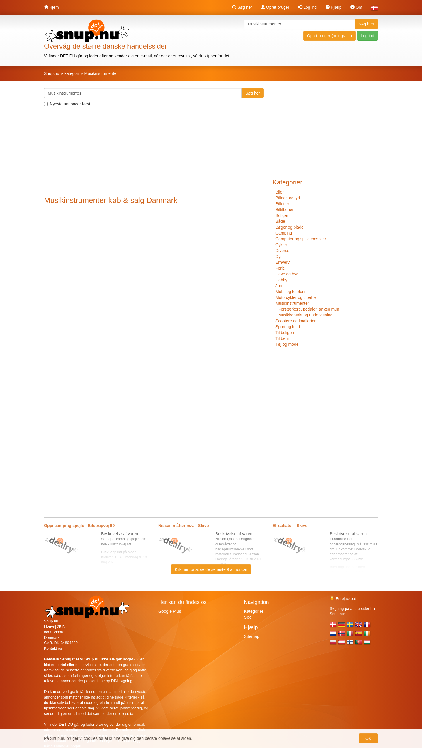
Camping (283, 233)
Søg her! (366, 24)
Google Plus (169, 611)
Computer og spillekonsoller (300, 239)
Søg (248, 617)
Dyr (278, 256)
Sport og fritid (287, 326)
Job (278, 285)
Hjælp (333, 7)
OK (368, 738)
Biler (279, 192)
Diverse (282, 250)
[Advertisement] (154, 152)
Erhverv (282, 262)
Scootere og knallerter (295, 321)
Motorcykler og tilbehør (296, 297)
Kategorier (253, 611)
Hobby (281, 280)
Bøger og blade (289, 227)
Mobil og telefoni (290, 291)
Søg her (242, 7)
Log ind (307, 7)
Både (280, 221)
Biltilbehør (284, 209)
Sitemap (251, 636)
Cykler (281, 244)
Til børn (282, 338)
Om (356, 7)
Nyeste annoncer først (67, 104)
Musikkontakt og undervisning (305, 315)
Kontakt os (53, 648)
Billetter (282, 203)
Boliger (281, 215)
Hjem (51, 7)
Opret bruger (275, 7)
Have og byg (287, 274)
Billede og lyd (287, 198)
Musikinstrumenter (292, 303)
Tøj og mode (287, 344)
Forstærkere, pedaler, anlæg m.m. (309, 309)
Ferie (280, 268)
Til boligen (284, 332)
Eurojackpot (343, 598)
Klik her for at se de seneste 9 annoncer (211, 569)
